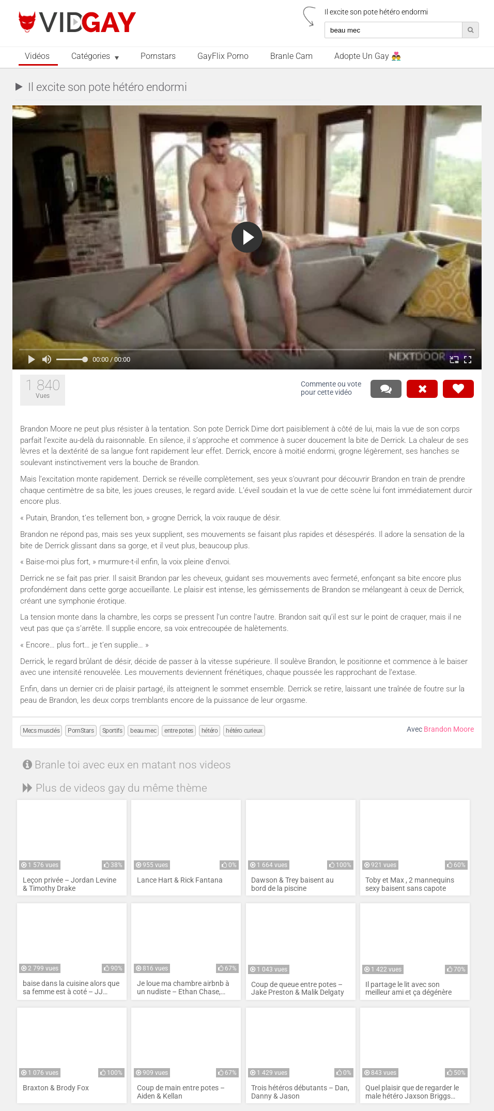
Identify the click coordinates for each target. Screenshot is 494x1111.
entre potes (178, 730)
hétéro (210, 730)
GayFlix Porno (223, 56)
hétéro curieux (244, 730)
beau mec (143, 730)
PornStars (81, 730)
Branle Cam (291, 56)
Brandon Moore (449, 729)
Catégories (90, 56)
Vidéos (37, 56)
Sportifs (112, 730)
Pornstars (158, 56)
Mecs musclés (41, 730)
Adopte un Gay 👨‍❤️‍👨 (367, 56)
